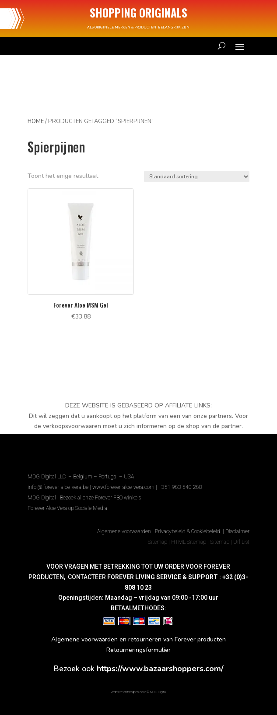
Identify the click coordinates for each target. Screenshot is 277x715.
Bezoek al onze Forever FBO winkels (100, 498)
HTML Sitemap (188, 542)
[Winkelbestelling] (196, 176)
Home (36, 121)
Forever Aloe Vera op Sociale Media (67, 508)
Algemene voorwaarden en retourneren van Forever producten (138, 639)
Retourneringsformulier (138, 650)
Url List (241, 542)
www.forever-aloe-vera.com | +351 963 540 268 (147, 487)
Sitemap (157, 542)
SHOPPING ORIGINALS (138, 12)
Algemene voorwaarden (124, 531)
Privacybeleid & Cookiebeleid (188, 531)
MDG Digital (42, 498)
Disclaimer (237, 531)
